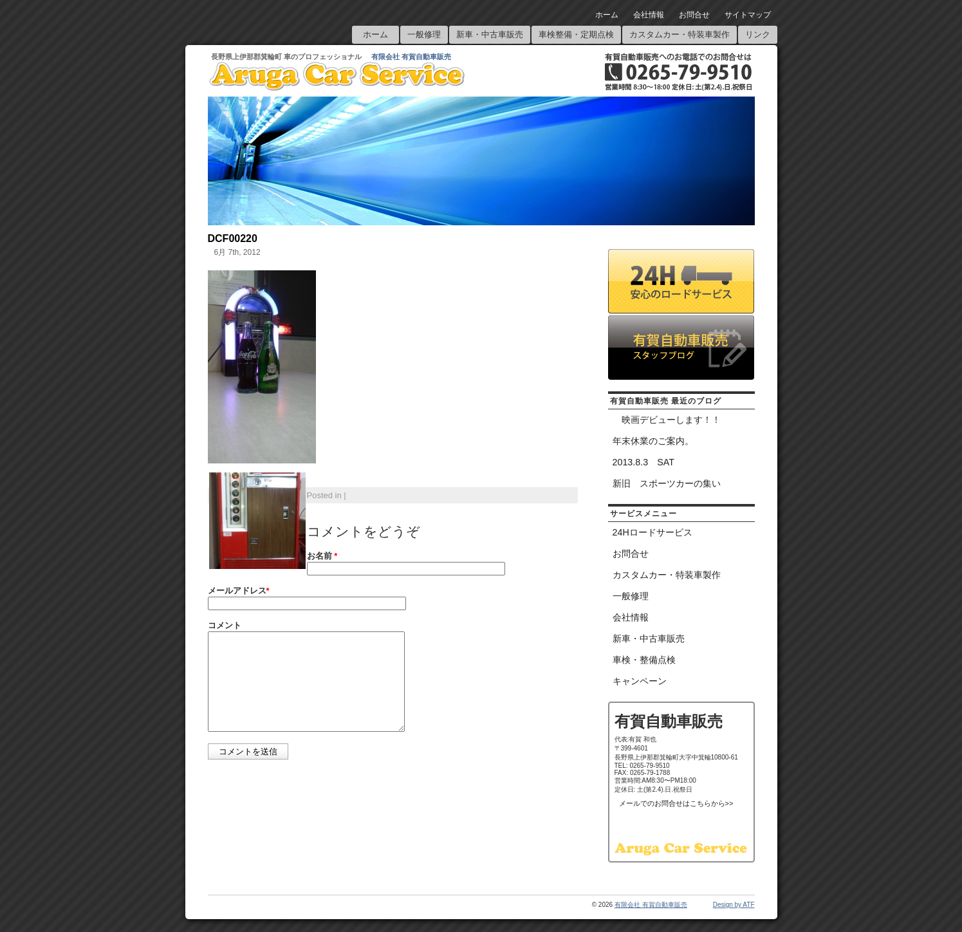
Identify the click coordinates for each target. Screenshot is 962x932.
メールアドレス (239, 590)
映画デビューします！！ (667, 420)
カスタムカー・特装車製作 (679, 34)
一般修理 (424, 34)
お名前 (322, 556)
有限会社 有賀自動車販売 (411, 57)
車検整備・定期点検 (576, 34)
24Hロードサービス (652, 532)
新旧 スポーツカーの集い (667, 483)
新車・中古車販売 (489, 34)
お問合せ (694, 14)
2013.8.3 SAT (643, 462)
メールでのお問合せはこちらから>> (676, 803)
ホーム (606, 14)
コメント (224, 625)
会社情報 (648, 14)
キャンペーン (640, 681)
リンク (757, 34)
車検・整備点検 (644, 660)
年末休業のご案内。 (653, 441)
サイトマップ (748, 14)
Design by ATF (734, 904)
